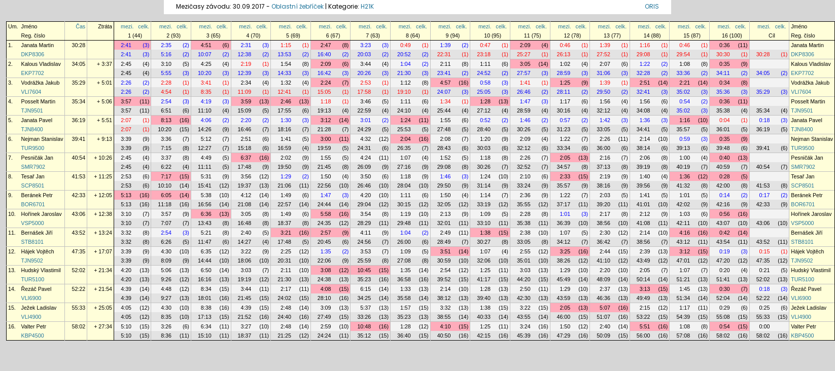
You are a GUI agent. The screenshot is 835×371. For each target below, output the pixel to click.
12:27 (205, 148)
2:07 (605, 64)
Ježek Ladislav (39, 308)
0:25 (764, 308)
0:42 (724, 233)
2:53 (365, 83)
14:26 (205, 129)
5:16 (166, 54)
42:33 (78, 195)
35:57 (683, 129)
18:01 (205, 298)
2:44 (605, 251)
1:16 (645, 45)
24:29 (364, 129)
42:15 (484, 335)
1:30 (286, 120)
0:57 (565, 120)
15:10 (205, 335)
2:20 (245, 120)
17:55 (284, 110)
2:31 (245, 45)
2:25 (286, 251)
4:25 (206, 64)
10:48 (364, 326)
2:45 (126, 64)
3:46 (365, 101)
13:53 (284, 54)
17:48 (245, 167)
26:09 (364, 167)
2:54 (166, 101)
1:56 (605, 101)
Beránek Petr (37, 195)
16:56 (205, 204)
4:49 (206, 158)
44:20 (524, 279)
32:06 (484, 260)
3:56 (245, 176)
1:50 (326, 176)
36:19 (78, 120)
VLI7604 (31, 92)
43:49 (643, 260)
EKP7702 (32, 73)
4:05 (126, 308)
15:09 (245, 110)
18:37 (284, 223)
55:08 (723, 317)
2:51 (645, 83)
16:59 (284, 148)
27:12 (484, 110)
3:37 (166, 158)
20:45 (324, 242)
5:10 (126, 326)
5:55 (166, 73)
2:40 (245, 233)
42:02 (683, 204)
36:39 (564, 223)
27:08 (404, 260)
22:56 (324, 185)
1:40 (645, 176)
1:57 (405, 308)
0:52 (485, 120)
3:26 (166, 326)
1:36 (645, 120)
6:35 (206, 251)
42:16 (723, 204)
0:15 (764, 251)
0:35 (724, 64)
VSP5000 (32, 223)
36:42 (603, 242)
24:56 (364, 242)
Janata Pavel (37, 120)
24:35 (324, 223)
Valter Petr (34, 326)
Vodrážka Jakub (40, 83)
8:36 (166, 335)
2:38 (525, 233)
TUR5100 (33, 279)
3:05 (525, 64)
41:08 (643, 223)
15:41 (205, 185)
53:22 (643, 317)
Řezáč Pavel (36, 289)
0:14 (724, 195)
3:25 (565, 251)
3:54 (365, 214)
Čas (80, 26)
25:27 (524, 54)
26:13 (564, 54)
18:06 (245, 260)
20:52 (404, 54)
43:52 (78, 233)
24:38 (324, 279)
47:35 (78, 251)
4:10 (445, 326)
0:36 (724, 45)
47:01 (683, 260)
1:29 (286, 176)
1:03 (684, 214)
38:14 (643, 148)
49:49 (643, 298)
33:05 (603, 129)
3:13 (645, 289)
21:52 (245, 317)
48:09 (603, 279)
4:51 (206, 45)
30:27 (484, 242)
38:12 (444, 298)
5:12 (206, 139)
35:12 (364, 335)
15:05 (324, 92)
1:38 (485, 233)
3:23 (365, 45)
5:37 (365, 308)
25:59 (364, 260)
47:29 (564, 335)
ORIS (652, 6)
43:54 (723, 242)
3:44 (365, 64)
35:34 (78, 101)
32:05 (444, 204)
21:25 (284, 335)
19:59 (324, 148)
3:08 (326, 270)
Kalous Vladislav (41, 64)
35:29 (78, 83)
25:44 (444, 110)
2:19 (245, 64)
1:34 (445, 101)
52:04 (723, 298)
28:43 (444, 148)
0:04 (724, 120)
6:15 (365, 289)
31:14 (484, 185)
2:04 (405, 139)
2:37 (605, 289)
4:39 (126, 289)
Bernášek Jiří (37, 233)
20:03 (364, 54)
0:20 (724, 270)
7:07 (166, 223)
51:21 (683, 279)
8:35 (206, 92)
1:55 (445, 120)
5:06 (166, 270)
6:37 (245, 158)
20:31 (284, 260)
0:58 (485, 83)
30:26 (524, 129)
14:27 (245, 242)
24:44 (324, 204)
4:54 (166, 92)
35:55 (524, 204)
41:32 (683, 185)
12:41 (284, 92)
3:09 (326, 308)
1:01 (684, 195)
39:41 (78, 139)
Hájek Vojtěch (37, 251)
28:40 (484, 129)
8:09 (166, 260)
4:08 (326, 289)
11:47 (205, 242)
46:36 (603, 298)
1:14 (485, 195)
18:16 (284, 129)
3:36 (166, 139)
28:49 (444, 242)
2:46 (286, 101)
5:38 (206, 195)
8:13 (166, 120)
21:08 (245, 204)
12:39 (245, 73)
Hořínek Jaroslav (41, 214)
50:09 (603, 335)
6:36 (206, 214)
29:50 (603, 92)
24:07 (444, 92)
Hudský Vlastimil (41, 270)
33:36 (683, 73)
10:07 (205, 54)
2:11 (445, 64)
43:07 (723, 223)
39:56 (643, 185)
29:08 (643, 54)
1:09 (485, 214)
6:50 (206, 270)
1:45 (684, 289)
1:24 (405, 120)
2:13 (445, 214)
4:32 (365, 139)
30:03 (484, 148)
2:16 (605, 158)
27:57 (524, 73)
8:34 (206, 289)
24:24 (324, 335)
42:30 (524, 298)
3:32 (126, 233)
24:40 (284, 317)
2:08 (445, 139)
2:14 (645, 139)
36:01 (723, 129)
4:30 (166, 251)
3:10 (166, 64)
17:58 (364, 92)
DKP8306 (33, 54)
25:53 (404, 129)
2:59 (326, 326)
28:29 (364, 223)
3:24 (525, 326)
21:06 (284, 185)
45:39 (524, 335)
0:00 (764, 326)
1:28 (485, 101)
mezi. (127, 26)
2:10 (525, 176)
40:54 (78, 158)
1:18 (326, 101)
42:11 (683, 223)
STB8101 (32, 242)
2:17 (605, 214)
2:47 (326, 45)
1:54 (286, 64)
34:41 (643, 129)
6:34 (206, 326)
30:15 (404, 204)
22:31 (444, 54)
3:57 (126, 101)
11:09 (245, 92)
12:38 (245, 54)
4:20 (365, 195)
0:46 (565, 45)
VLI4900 (31, 317)
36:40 (404, 335)
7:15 (166, 148)
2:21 (684, 83)
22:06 (324, 260)
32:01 (444, 223)
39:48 (723, 148)
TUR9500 (33, 148)
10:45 (364, 270)
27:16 (404, 167)
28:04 (404, 185)
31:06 (603, 73)
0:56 (724, 214)
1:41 (525, 83)
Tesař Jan (33, 176)
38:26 (564, 260)
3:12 (326, 120)
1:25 (565, 83)
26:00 (404, 242)
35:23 (364, 279)
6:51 (166, 110)
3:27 (245, 326)
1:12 (405, 83)
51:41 (723, 279)
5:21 (206, 233)
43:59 (564, 298)
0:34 (724, 83)
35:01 (524, 260)
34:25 (364, 298)
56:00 (643, 335)
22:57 (284, 204)
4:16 (684, 233)
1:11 (485, 64)
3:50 (365, 176)
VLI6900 (31, 298)
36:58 (404, 279)
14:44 (205, 260)
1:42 (605, 120)
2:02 (286, 158)
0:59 (684, 139)
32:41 (643, 92)
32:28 (643, 73)
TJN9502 (32, 260)
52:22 (78, 289)
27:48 (444, 129)
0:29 (724, 308)
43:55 (524, 317)
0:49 (405, 45)
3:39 (126, 139)
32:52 (524, 167)
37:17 (564, 204)
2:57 (326, 233)
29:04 (364, 204)
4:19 (206, 101)
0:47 (485, 45)
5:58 (326, 214)
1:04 (405, 64)
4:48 (166, 289)
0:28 (724, 176)
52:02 (78, 270)
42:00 (723, 185)
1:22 (645, 64)
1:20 (485, 139)
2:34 (245, 83)
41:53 (78, 176)
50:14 (643, 279)
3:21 (286, 233)
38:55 (444, 317)
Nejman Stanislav (42, 139)
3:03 (245, 270)
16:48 (245, 223)
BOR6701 (33, 204)
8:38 (206, 308)
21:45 (324, 167)
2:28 (166, 83)
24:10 (404, 110)
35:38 (723, 110)
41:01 (643, 204)
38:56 (603, 223)
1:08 (684, 64)
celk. (143, 26)
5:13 (126, 195)
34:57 (564, 167)
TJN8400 (32, 129)
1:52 (445, 158)
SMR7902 (33, 167)
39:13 (683, 148)
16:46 (245, 129)
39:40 (484, 298)
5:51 (645, 326)
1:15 (286, 45)
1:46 (525, 120)
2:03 (605, 195)
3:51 (445, 251)
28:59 (564, 73)
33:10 (484, 223)
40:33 (484, 317)
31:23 (564, 129)
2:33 (565, 176)
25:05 (484, 92)
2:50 (525, 289)
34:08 (643, 110)
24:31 (364, 148)
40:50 (444, 335)
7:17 (166, 176)
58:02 (78, 326)
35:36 (723, 92)
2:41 (126, 45)
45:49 (564, 279)
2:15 (645, 308)
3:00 (326, 139)
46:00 (564, 317)
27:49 (324, 317)
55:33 (78, 308)
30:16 (564, 110)
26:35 (404, 148)
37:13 (603, 167)
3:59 (245, 101)
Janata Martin (37, 45)
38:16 (603, 185)
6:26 (166, 242)
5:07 (605, 308)
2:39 (645, 251)
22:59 (364, 110)
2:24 (326, 83)
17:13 (205, 317)
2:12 (645, 214)
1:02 (565, 64)
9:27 (166, 298)
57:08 (683, 335)
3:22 (245, 251)
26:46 (524, 92)
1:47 (525, 101)
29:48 (404, 223)
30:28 (78, 45)
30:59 (444, 260)
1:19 (405, 214)
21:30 (404, 73)
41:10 (603, 260)
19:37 (245, 185)
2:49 (445, 233)
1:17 (565, 101)
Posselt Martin (38, 101)
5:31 (206, 176)
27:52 (603, 54)
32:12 (603, 110)
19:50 (284, 167)
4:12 (245, 195)
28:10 (324, 298)
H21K (367, 6)
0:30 (724, 289)
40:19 (683, 167)
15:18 (245, 148)
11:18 (164, 204)
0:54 (684, 101)
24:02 (284, 298)
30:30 (723, 54)
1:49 (286, 195)
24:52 (484, 73)
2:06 (645, 158)
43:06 (78, 214)
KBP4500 (32, 335)
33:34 (564, 148)
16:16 (205, 279)
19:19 (245, 279)
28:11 (564, 92)
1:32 (286, 83)
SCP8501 (33, 185)
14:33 (284, 73)
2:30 (605, 233)
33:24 (524, 185)
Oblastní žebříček (297, 6)
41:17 (484, 279)
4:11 (365, 233)
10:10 (164, 185)
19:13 (324, 110)
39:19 (643, 167)
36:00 (603, 148)
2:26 (126, 83)
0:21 (764, 270)
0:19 (724, 251)
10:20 (205, 73)
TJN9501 (32, 110)
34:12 (564, 242)
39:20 (603, 204)
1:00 (684, 158)
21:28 (324, 129)
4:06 (206, 120)
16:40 (324, 54)
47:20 (723, 260)
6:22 (166, 167)
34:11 (723, 73)
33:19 (484, 204)
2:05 (565, 158)
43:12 (683, 242)
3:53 (365, 251)
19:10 (404, 92)
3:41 (206, 83)
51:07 (603, 317)
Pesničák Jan (37, 158)
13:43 (205, 223)
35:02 (683, 92)
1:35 (326, 251)
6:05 (166, 195)
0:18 (764, 120)
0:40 (724, 158)
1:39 (445, 45)
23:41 (444, 73)
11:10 (205, 110)
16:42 (324, 73)
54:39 (683, 317)
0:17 (764, 195)
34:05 (78, 64)
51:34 (683, 298)
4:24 (365, 158)
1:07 (405, 158)
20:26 (364, 73)
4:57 (445, 83)
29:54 (683, 54)
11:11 (205, 167)
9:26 (166, 279)
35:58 (404, 298)
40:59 (723, 167)
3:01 (365, 120)
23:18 (484, 54)
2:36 (525, 195)
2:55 (525, 251)
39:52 (444, 279)
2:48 (286, 308)
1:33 (405, 289)
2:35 (166, 45)
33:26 (364, 317)
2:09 (525, 45)
